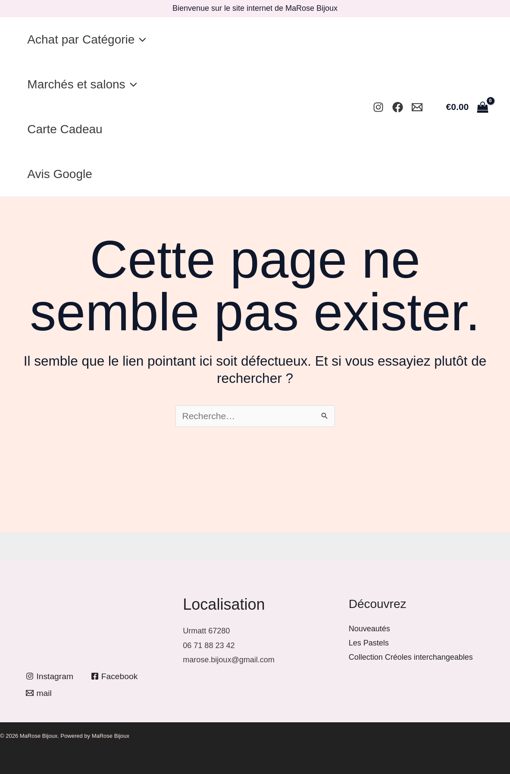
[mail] (39, 693)
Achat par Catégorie (88, 39)
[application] (142, 39)
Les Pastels (369, 643)
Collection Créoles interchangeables (411, 657)
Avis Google (61, 174)
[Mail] (417, 107)
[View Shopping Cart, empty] (467, 106)
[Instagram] (378, 107)
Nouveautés (369, 628)
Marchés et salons (84, 84)
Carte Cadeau (66, 129)
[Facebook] (397, 107)
